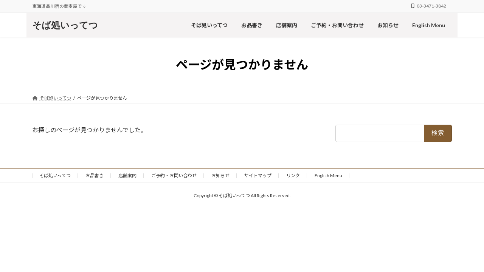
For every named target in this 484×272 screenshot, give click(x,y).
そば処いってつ (55, 175)
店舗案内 (127, 175)
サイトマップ (257, 175)
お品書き (94, 175)
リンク (293, 175)
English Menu (328, 175)
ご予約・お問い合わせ (174, 175)
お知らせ (220, 175)
